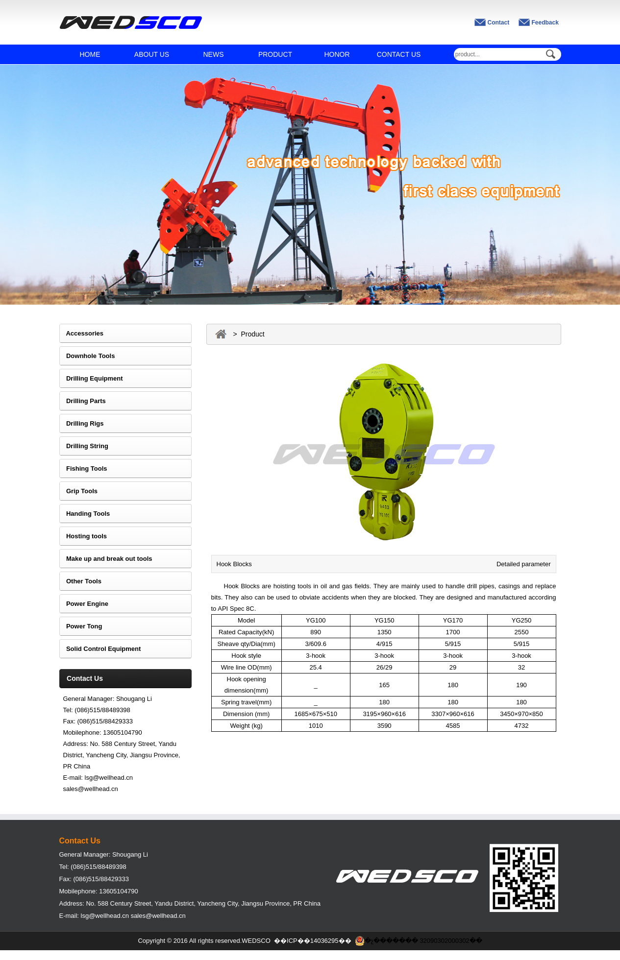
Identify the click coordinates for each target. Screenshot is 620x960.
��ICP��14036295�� (312, 940)
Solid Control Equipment (100, 648)
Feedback (545, 22)
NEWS (213, 54)
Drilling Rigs (81, 423)
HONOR (336, 54)
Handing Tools (84, 513)
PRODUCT (275, 54)
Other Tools (80, 581)
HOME (90, 54)
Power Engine (83, 603)
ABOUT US (151, 54)
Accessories (81, 333)
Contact (499, 22)
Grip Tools (78, 491)
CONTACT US (399, 54)
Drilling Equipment (91, 378)
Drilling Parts (82, 401)
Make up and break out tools (105, 558)
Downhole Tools (87, 356)
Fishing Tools (83, 468)
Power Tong (80, 626)
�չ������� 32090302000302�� (418, 941)
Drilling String (83, 446)
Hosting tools (83, 536)
